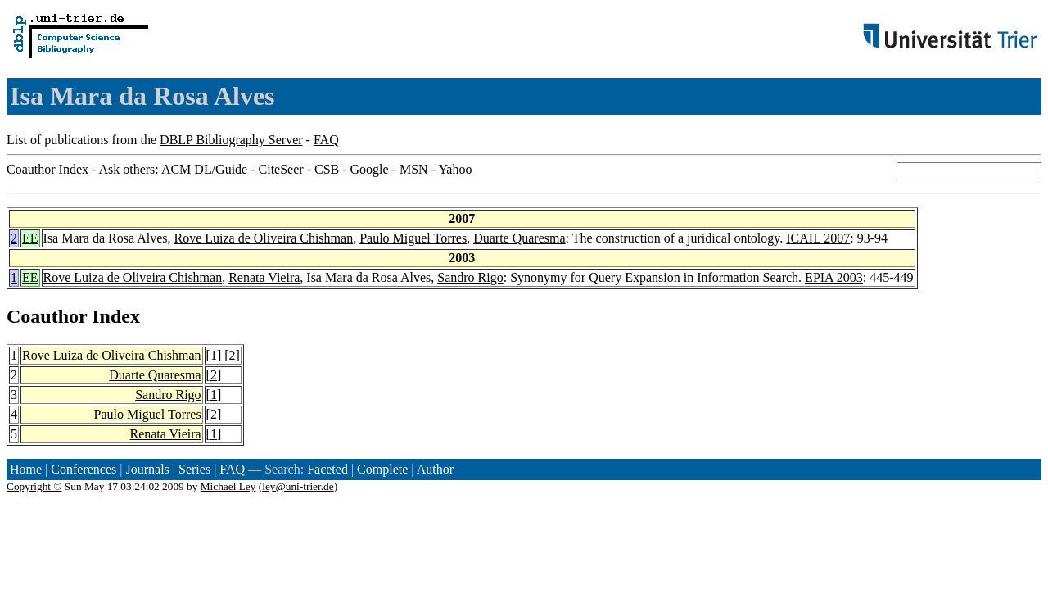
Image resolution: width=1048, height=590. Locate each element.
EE (30, 238)
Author (435, 469)
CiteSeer (281, 169)
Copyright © (34, 486)
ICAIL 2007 (818, 238)
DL (202, 169)
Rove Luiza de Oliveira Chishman (264, 238)
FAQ (326, 140)
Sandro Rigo (470, 277)
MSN (414, 169)
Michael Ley (228, 486)
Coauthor (47, 316)
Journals (147, 469)
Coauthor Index (47, 169)
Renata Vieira (264, 277)
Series (194, 469)
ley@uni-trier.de (297, 486)
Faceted (327, 469)
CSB (326, 169)
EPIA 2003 (834, 277)
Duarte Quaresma (519, 238)
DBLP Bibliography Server (231, 140)
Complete (382, 469)
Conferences (83, 469)
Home (26, 469)
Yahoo (455, 169)
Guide (231, 169)
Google (369, 169)
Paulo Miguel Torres (413, 238)
